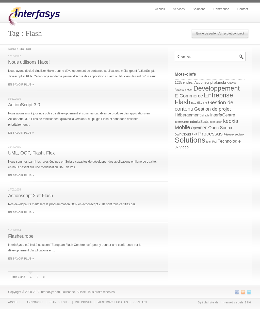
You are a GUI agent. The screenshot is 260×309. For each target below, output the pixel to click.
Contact (242, 9)
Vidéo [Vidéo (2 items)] (184, 147)
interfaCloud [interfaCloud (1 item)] (182, 121)
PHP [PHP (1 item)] (194, 134)
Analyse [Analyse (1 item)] (231, 82)
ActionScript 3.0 (24, 104)
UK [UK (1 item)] (176, 147)
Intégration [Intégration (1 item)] (215, 121)
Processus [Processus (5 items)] (210, 133)
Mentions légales (113, 302)
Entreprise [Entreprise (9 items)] (218, 95)
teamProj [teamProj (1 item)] (211, 141)
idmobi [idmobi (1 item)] (205, 115)
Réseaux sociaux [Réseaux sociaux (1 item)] (233, 134)
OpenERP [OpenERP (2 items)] (199, 128)
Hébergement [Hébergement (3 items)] (188, 115)
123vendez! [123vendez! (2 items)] (184, 82)
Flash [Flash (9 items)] (182, 102)
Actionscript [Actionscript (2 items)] (203, 82)
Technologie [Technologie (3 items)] (229, 141)
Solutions (199, 9)
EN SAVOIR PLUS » (21, 84)
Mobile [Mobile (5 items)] (182, 127)
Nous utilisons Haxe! (29, 62)
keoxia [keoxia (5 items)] (230, 121)
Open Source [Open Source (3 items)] (220, 127)
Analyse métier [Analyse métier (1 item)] (183, 89)
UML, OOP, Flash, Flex (31, 153)
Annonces (35, 302)
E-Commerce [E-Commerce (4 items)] (189, 95)
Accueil (160, 9)
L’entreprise (221, 9)
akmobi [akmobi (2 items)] (220, 82)
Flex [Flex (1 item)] (193, 103)
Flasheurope (21, 236)
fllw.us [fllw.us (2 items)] (202, 103)
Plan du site (59, 302)
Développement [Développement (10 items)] (216, 88)
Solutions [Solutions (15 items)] (190, 140)
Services (179, 9)
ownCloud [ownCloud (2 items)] (183, 134)
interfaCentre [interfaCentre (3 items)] (222, 115)
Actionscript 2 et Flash (30, 195)
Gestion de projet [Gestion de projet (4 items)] (212, 109)
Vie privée (83, 302)
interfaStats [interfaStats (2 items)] (199, 121)
